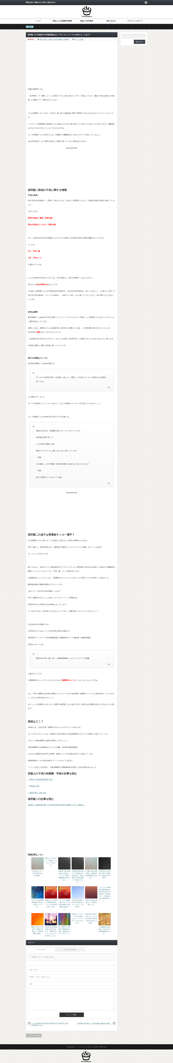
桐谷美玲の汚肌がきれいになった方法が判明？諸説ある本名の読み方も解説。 (91, 918)
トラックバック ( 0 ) (70, 949)
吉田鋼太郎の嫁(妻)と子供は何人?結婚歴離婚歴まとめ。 (105, 930)
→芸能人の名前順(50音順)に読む (40, 779)
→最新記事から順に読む (37, 793)
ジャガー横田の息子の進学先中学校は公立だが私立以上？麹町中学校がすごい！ (49, 1024)
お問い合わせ (111, 21)
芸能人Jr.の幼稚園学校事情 (62, 21)
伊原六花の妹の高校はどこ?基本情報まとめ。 (91, 902)
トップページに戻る (34, 1035)
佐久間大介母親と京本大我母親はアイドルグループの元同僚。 (78, 903)
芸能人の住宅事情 (86, 21)
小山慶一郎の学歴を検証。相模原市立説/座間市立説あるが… (91, 874)
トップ (38, 21)
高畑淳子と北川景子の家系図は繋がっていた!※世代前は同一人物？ (51, 903)
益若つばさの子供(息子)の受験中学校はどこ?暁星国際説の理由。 (37, 930)
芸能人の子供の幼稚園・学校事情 (59, 39)
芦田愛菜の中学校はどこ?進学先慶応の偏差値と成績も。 (94, 1023)
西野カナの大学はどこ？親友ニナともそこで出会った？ (51, 862)
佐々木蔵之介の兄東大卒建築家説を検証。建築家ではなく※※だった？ (64, 930)
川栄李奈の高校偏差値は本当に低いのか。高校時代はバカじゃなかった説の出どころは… (51, 931)
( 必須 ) (34, 969)
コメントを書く (79, 39)
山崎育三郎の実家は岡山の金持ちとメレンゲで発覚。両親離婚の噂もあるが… (64, 875)
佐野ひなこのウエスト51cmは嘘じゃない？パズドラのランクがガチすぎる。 (78, 918)
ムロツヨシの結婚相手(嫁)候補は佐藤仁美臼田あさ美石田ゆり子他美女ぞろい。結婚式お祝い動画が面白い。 (104, 894)
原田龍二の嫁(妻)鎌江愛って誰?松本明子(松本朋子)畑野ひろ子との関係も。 (57, 805)
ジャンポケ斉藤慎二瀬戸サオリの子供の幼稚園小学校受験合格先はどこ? (64, 904)
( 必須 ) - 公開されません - (40, 977)
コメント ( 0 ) (41, 949)
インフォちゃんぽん (84, 1047)
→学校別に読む (34, 786)
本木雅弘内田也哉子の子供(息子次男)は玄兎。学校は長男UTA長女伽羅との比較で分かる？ (78, 876)
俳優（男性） (44, 39)
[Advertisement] (71, 69)
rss (146, 2)
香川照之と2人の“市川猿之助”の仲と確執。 (37, 873)
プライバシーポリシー (135, 21)
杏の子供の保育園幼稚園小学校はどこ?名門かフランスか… (37, 903)
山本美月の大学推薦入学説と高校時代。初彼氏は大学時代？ (104, 874)
